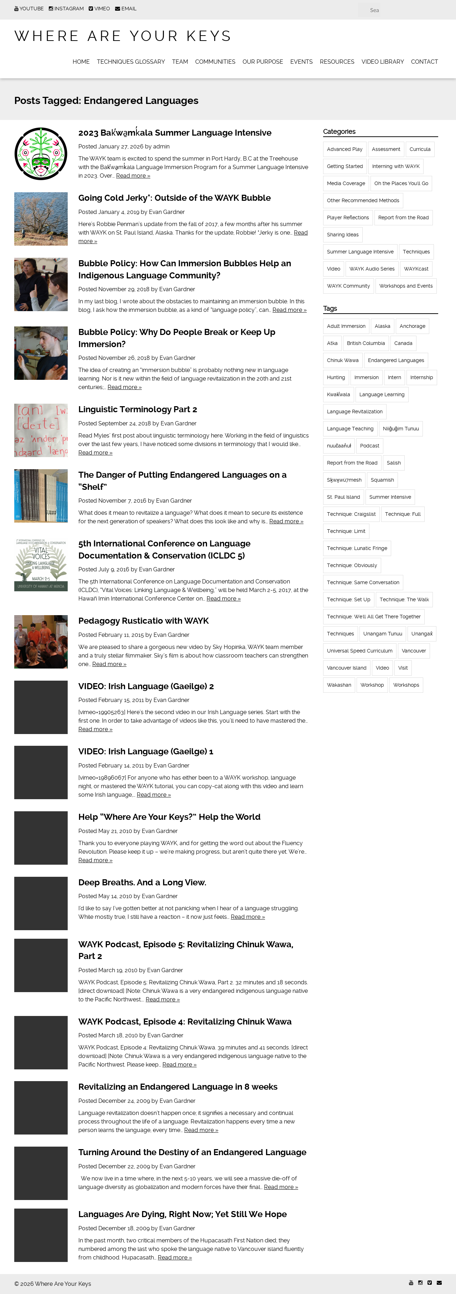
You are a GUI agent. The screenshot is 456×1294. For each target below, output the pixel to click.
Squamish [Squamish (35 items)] (382, 480)
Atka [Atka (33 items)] (332, 343)
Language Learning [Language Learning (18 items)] (382, 394)
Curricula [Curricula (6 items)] (420, 149)
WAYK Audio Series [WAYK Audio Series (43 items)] (372, 269)
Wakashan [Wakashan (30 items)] (339, 685)
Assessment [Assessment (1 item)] (386, 149)
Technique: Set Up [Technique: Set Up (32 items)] (348, 599)
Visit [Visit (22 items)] (403, 668)
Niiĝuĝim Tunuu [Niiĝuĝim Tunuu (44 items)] (401, 428)
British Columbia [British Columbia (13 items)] (366, 343)
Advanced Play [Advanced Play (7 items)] (345, 149)
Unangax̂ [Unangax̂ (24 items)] (421, 633)
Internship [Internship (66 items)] (421, 377)
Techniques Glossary (131, 61)
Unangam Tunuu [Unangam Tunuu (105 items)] (382, 633)
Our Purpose (263, 61)
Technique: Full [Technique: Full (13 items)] (403, 514)
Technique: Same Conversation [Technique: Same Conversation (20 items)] (363, 582)
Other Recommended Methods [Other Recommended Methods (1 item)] (363, 200)
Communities (215, 61)
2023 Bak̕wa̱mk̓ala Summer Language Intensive (174, 133)
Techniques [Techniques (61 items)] (416, 252)
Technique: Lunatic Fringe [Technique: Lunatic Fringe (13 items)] (357, 548)
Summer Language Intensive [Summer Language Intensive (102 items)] (360, 252)
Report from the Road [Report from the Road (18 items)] (403, 217)
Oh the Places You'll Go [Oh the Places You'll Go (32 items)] (401, 183)
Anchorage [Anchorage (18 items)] (412, 326)
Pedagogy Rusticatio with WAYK (143, 621)
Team (180, 61)
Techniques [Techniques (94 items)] (340, 633)
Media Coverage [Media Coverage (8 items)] (346, 183)
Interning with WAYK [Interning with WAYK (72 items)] (396, 166)
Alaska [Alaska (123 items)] (382, 326)
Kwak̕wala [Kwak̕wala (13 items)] (338, 394)
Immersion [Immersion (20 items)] (366, 377)
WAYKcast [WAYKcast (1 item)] (416, 269)
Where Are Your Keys (123, 36)
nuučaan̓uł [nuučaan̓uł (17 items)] (339, 446)
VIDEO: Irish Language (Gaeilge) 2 (146, 686)
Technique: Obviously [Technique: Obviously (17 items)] (352, 565)
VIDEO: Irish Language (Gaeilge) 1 (145, 751)
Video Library (383, 61)
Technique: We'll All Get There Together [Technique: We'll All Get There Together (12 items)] (374, 616)
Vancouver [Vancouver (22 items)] (414, 651)
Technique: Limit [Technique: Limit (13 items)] (346, 531)
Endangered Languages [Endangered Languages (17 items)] (396, 360)
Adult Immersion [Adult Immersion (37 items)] (346, 326)
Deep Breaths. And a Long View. (142, 882)
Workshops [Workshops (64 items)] (406, 685)
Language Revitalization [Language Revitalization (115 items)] (355, 411)
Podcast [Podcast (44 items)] (369, 446)
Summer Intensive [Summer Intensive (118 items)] (390, 497)
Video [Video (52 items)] (333, 269)
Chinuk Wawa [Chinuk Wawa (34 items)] (343, 360)
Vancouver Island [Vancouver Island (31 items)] (347, 668)
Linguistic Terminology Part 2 (137, 409)
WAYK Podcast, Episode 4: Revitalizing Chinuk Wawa (185, 1022)
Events (301, 61)
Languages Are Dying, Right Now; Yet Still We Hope (182, 1214)
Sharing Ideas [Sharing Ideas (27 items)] (343, 234)
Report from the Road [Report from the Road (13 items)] (352, 463)
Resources (337, 61)
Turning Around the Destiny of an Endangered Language (192, 1152)
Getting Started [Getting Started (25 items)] (345, 166)
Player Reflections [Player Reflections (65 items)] (348, 217)
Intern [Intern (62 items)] (394, 377)
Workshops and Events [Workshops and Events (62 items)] (406, 286)
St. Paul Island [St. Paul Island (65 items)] (343, 497)
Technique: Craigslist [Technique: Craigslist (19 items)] (351, 514)
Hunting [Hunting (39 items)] (336, 377)
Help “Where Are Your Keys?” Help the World (169, 817)
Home (81, 61)
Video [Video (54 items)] (382, 668)
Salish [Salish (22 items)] (394, 463)
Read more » (133, 175)
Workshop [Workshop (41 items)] (372, 685)
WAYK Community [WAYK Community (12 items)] (348, 286)
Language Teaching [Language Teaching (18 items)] (350, 428)
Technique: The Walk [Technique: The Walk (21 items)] (404, 599)
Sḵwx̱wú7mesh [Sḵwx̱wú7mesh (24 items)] (344, 480)
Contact (424, 61)
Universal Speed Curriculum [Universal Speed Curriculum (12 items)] (360, 651)
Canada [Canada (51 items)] (403, 343)
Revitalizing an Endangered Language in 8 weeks (178, 1087)
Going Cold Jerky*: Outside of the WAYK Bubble (174, 198)
